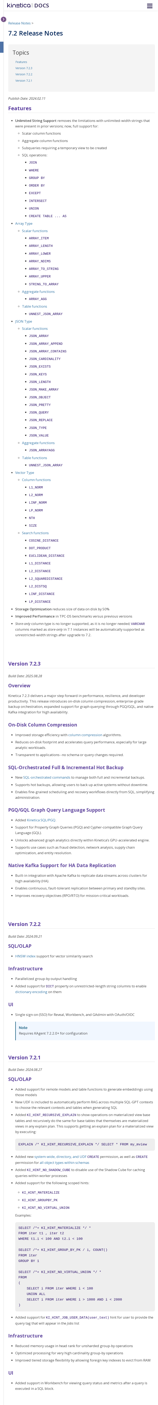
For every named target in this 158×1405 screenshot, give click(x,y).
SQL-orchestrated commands (46, 757)
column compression (85, 714)
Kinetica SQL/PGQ (41, 800)
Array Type (24, 220)
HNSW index (25, 936)
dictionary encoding (31, 971)
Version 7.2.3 (23, 68)
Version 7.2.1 (23, 81)
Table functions (34, 299)
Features (21, 62)
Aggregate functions (38, 285)
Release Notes (19, 23)
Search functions (35, 517)
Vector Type (24, 459)
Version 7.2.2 (23, 74)
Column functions (36, 466)
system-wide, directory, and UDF (60, 1135)
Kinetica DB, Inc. (136, 1391)
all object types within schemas (64, 1141)
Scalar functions (35, 227)
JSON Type (23, 314)
